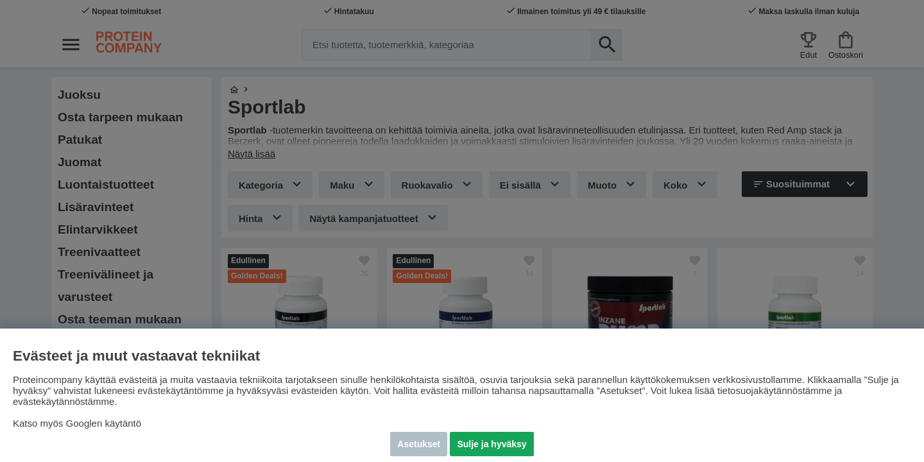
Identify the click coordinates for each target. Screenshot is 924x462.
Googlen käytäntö (104, 423)
